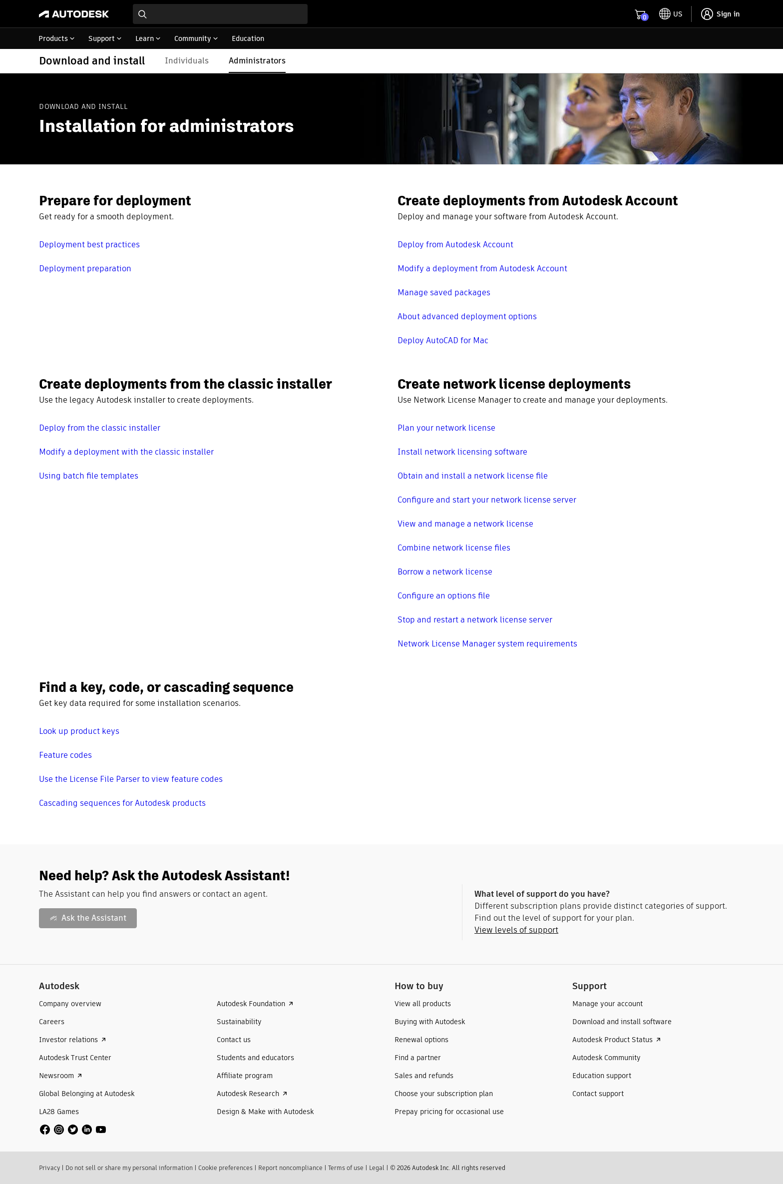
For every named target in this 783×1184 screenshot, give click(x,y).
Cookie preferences (225, 1168)
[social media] (73, 1130)
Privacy (49, 1168)
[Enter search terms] (220, 14)
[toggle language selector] (671, 13)
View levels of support (516, 930)
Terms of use (346, 1168)
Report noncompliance (290, 1168)
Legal (377, 1168)
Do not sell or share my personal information (129, 1168)
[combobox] (220, 14)
